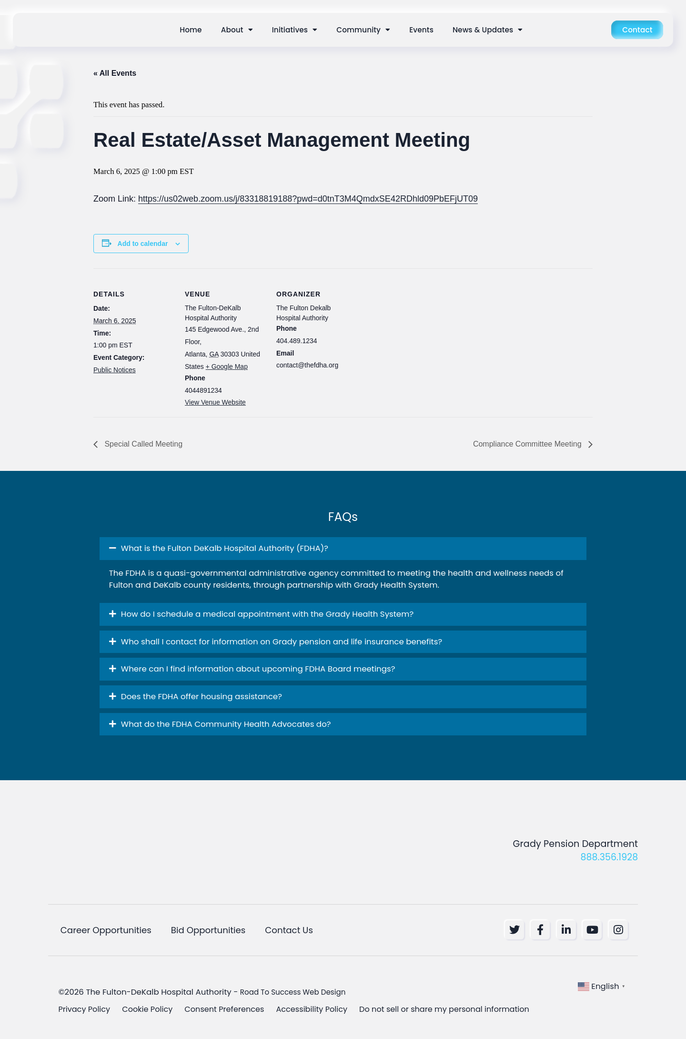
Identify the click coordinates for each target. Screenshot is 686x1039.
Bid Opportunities (207, 930)
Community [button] (363, 29)
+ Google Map (227, 366)
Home (191, 30)
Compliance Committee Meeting (528, 444)
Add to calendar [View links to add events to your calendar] (143, 243)
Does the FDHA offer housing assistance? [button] (201, 696)
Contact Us (288, 930)
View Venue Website (215, 402)
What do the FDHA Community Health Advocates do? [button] (226, 724)
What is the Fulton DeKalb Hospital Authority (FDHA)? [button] (224, 548)
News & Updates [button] (488, 29)
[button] (343, 548)
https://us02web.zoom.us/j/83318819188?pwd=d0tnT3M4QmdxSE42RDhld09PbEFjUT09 (308, 199)
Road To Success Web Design (298, 992)
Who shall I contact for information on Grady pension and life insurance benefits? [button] (281, 641)
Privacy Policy (85, 1010)
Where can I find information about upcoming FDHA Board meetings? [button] (258, 668)
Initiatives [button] (295, 29)
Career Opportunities (104, 930)
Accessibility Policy (320, 1010)
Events (421, 30)
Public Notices (114, 370)
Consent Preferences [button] (229, 1010)
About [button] (237, 29)
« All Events (114, 73)
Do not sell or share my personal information (457, 1010)
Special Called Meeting (142, 444)
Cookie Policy (150, 1010)
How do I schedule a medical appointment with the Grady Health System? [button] (267, 614)
